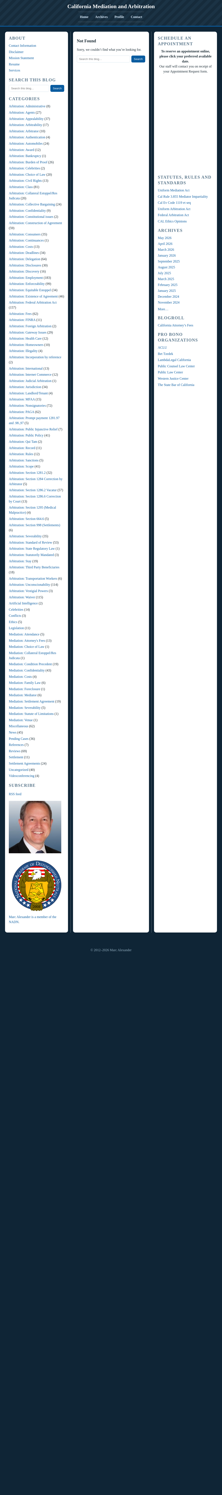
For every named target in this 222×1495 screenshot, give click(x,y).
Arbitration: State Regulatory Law (32, 548)
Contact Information (22, 45)
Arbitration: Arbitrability (25, 125)
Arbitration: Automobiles (26, 143)
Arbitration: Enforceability (27, 284)
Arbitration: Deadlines (24, 253)
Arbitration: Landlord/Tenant (28, 393)
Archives (101, 17)
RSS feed (15, 794)
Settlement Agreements (24, 763)
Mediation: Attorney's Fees (27, 640)
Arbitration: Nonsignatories (27, 405)
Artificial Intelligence (23, 603)
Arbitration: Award (21, 150)
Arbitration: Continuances (26, 240)
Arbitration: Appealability (26, 119)
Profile (119, 17)
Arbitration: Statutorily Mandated (31, 555)
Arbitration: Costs (21, 246)
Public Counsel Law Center (176, 366)
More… (163, 309)
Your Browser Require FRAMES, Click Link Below (185, 123)
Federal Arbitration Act (173, 215)
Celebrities (16, 609)
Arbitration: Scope (21, 466)
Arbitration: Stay (20, 561)
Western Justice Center (173, 378)
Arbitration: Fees (20, 314)
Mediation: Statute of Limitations (31, 714)
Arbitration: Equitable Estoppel (30, 290)
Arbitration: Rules (21, 454)
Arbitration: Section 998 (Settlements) (34, 525)
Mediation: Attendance (24, 634)
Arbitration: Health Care (25, 338)
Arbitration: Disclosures (25, 265)
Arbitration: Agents (22, 112)
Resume (14, 64)
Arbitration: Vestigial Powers (28, 591)
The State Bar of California (176, 385)
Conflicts (15, 615)
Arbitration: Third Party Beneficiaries (34, 567)
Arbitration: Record (22, 448)
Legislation (16, 628)
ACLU (162, 347)
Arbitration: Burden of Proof (28, 162)
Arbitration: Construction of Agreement (35, 223)
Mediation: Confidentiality (27, 670)
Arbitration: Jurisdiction (25, 387)
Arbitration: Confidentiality (27, 210)
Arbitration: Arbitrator (24, 131)
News (12, 732)
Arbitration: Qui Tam (23, 441)
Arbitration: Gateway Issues (28, 332)
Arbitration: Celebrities (24, 168)
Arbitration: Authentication (27, 137)
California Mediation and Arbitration (111, 6)
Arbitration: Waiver (22, 597)
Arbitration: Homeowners (26, 345)
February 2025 (168, 285)
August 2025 (166, 267)
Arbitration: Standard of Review (30, 542)
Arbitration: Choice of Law (27, 174)
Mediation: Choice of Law (26, 646)
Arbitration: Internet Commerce (30, 374)
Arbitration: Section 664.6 (26, 519)
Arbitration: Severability (25, 536)
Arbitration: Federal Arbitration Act (33, 302)
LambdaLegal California (174, 360)
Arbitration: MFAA (22, 399)
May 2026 (164, 238)
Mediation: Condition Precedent (30, 664)
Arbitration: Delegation (24, 259)
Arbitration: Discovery (24, 271)
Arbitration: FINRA (22, 320)
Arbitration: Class (21, 187)
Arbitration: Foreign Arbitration (30, 326)
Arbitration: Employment (26, 277)
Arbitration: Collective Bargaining (32, 204)
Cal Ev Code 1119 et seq (174, 202)
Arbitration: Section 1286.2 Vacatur (33, 490)
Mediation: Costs (20, 676)
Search (57, 88)
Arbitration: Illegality (23, 351)
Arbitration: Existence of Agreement (33, 296)
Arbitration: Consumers (25, 234)
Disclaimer (16, 52)
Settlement (16, 757)
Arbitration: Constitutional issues (31, 216)
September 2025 (169, 261)
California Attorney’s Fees (175, 325)
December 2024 (168, 296)
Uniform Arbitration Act (174, 209)
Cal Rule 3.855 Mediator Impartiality (183, 196)
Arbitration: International (26, 368)
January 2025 (167, 290)
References (16, 745)
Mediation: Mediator (23, 695)
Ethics (13, 622)
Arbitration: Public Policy (26, 435)
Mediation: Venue (21, 720)
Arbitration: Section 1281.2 (27, 472)
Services (14, 70)
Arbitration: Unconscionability (29, 584)
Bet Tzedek (165, 354)
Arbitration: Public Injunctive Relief (33, 429)
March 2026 (166, 249)
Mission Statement (21, 58)
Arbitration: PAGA (21, 412)
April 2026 (165, 243)
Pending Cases (19, 738)
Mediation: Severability (25, 707)
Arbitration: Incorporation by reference (35, 357)
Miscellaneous (18, 726)
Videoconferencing (21, 776)
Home (84, 17)
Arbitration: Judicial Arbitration (30, 381)
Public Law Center (170, 372)
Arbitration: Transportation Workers (33, 578)
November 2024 (169, 302)
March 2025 (166, 279)
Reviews (14, 751)
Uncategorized (18, 770)
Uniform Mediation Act (173, 190)
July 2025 (164, 273)
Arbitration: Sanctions (24, 460)
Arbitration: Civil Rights (25, 180)
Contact (136, 17)
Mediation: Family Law (25, 683)
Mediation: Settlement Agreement (31, 701)
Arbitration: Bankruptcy (25, 156)
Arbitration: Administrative (27, 106)
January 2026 (167, 255)
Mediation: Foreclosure (24, 689)
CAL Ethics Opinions (172, 221)
